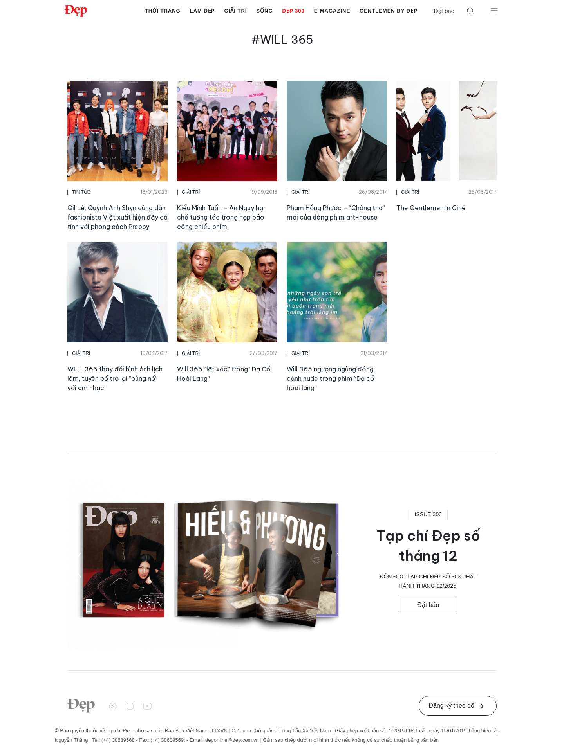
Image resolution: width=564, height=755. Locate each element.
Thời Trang (163, 11)
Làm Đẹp (202, 11)
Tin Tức (81, 192)
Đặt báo (444, 10)
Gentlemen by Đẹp (389, 11)
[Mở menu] (494, 10)
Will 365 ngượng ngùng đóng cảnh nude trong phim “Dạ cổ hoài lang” (330, 378)
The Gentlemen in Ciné (431, 208)
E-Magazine (332, 11)
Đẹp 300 (293, 11)
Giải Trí (235, 11)
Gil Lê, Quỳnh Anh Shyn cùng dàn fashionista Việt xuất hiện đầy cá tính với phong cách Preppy (117, 217)
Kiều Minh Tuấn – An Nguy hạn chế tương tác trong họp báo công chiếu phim (222, 217)
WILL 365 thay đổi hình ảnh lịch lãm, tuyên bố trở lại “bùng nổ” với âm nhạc (115, 378)
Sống (264, 11)
